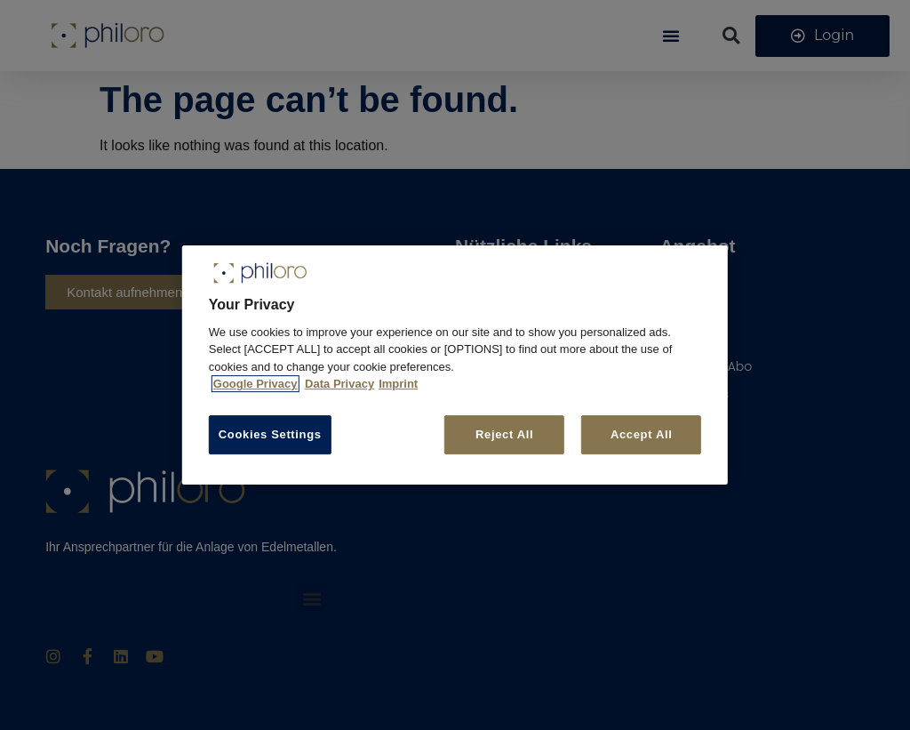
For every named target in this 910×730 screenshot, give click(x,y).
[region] (455, 365)
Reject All (502, 434)
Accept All (642, 434)
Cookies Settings (270, 434)
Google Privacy (255, 383)
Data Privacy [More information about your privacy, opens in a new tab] (339, 383)
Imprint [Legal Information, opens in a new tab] (398, 383)
